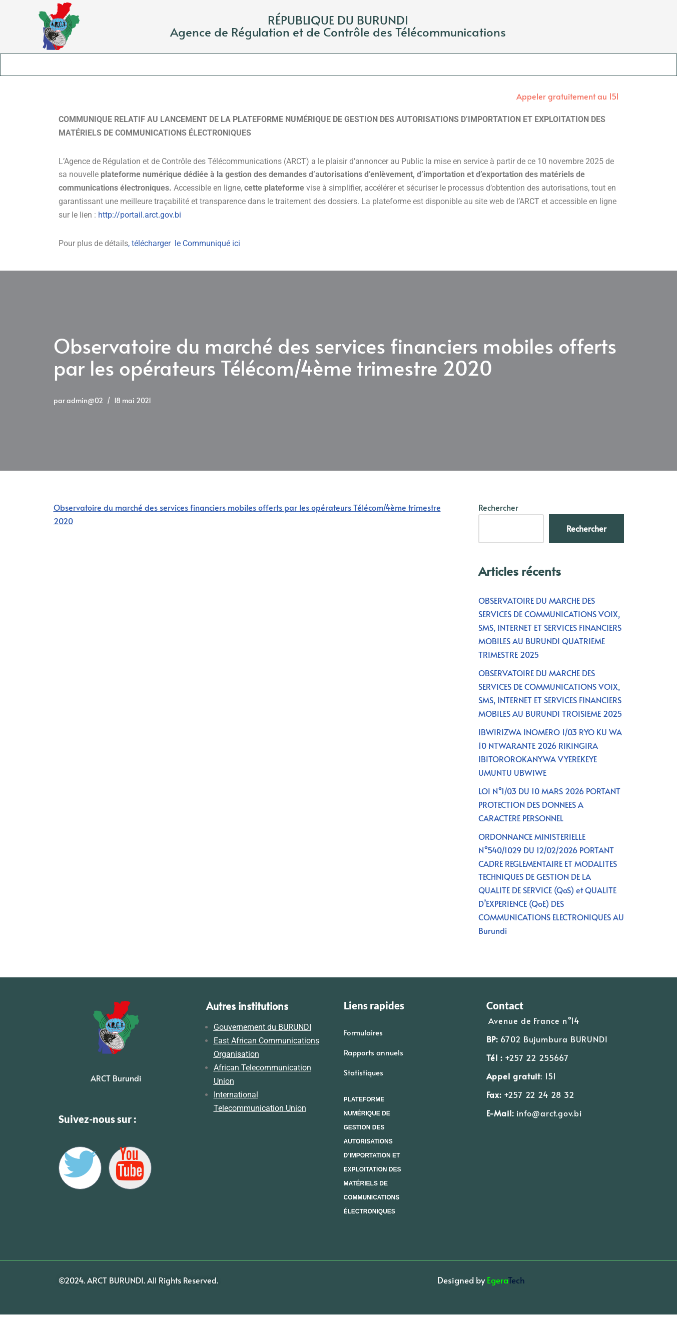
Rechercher (498, 508)
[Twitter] (80, 1171)
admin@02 (85, 401)
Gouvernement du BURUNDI (262, 1031)
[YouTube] (130, 1171)
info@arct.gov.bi (549, 1116)
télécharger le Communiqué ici (186, 245)
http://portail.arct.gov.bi (140, 216)
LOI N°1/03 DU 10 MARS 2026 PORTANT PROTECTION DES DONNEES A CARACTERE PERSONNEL (549, 807)
